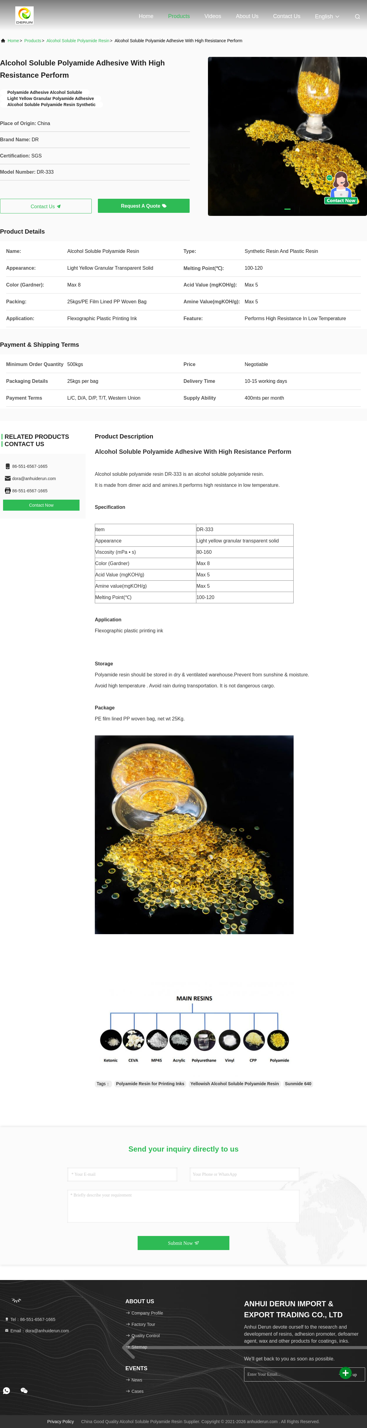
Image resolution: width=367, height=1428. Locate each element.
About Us (247, 16)
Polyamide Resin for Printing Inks (150, 1083)
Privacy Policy (60, 1421)
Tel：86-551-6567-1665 (29, 1319)
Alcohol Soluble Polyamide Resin (77, 40)
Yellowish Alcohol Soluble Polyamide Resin (235, 1083)
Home (146, 16)
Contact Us (286, 16)
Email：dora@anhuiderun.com (36, 1330)
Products (179, 16)
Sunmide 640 (298, 1083)
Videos (213, 16)
